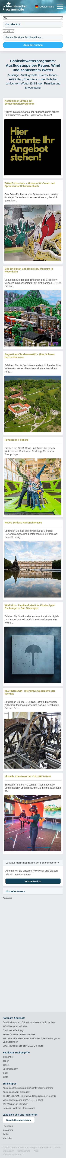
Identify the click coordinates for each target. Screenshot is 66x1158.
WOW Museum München (15, 1026)
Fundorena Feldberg (13, 1030)
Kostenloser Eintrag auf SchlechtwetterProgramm (28, 1088)
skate (5, 1077)
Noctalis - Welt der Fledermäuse (19, 1108)
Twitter (6, 1134)
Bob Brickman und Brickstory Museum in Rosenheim (29, 1022)
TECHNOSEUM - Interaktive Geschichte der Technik (29, 1096)
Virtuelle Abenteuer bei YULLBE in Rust (23, 1046)
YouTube (7, 1138)
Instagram (8, 1130)
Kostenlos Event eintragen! (16, 1092)
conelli (6, 1065)
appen (6, 1061)
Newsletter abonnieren (18, 1120)
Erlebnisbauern (10, 1069)
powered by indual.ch (13, 1154)
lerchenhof (8, 1057)
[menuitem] (8, 1151)
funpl (5, 1073)
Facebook (8, 1126)
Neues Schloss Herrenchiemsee (19, 1034)
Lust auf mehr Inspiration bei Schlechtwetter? (32, 862)
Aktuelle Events (15, 891)
